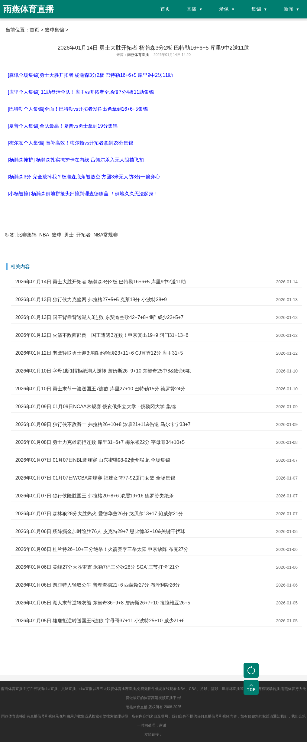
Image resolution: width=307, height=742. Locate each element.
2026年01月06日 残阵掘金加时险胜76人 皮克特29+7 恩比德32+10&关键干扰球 (100, 531)
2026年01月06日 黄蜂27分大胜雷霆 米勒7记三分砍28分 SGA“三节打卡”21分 (97, 567)
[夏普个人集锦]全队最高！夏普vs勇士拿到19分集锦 (63, 126)
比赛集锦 (27, 234)
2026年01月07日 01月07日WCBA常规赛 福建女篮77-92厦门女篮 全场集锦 (95, 477)
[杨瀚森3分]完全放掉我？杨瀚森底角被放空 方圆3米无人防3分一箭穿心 (84, 176)
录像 (224, 8)
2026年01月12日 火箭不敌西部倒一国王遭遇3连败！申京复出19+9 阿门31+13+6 (101, 335)
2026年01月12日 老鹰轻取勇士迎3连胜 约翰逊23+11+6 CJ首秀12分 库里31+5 (99, 353)
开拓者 (83, 234)
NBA (44, 234)
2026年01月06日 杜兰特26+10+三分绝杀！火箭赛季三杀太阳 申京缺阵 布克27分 (102, 549)
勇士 (69, 234)
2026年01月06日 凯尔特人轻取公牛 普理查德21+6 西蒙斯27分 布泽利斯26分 (97, 584)
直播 (191, 8)
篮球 (56, 234)
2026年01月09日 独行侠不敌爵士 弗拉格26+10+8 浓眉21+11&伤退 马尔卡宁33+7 (103, 424)
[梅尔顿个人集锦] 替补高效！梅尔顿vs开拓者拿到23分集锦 (70, 142)
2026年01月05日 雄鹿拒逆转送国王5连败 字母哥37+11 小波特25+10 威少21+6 (100, 620)
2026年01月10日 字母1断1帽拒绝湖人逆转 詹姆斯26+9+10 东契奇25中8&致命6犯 (103, 370)
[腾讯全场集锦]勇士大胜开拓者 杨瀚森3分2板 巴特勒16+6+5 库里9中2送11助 (90, 75)
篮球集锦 (54, 29)
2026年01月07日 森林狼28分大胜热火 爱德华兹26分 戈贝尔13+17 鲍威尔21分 (99, 513)
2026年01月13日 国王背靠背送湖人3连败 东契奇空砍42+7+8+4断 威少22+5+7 (99, 317)
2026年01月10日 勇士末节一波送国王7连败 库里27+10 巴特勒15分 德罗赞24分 (100, 388)
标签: (10, 234)
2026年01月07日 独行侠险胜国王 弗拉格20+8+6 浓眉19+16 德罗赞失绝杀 (94, 495)
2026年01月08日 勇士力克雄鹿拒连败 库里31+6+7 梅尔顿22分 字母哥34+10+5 (100, 442)
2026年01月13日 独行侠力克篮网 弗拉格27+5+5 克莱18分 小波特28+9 (91, 299)
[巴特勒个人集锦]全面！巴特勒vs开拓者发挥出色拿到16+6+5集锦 (78, 109)
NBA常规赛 (105, 234)
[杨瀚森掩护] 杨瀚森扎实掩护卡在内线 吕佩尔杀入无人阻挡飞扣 (76, 159)
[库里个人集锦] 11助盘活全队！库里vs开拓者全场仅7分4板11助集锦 (81, 92)
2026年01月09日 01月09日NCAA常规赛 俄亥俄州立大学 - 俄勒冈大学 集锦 (95, 406)
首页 (165, 8)
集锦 (256, 8)
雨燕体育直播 (136, 707)
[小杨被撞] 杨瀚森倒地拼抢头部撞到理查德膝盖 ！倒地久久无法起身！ (83, 193)
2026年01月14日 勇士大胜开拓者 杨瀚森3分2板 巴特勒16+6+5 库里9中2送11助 (100, 281)
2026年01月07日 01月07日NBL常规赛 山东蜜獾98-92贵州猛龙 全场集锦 (92, 460)
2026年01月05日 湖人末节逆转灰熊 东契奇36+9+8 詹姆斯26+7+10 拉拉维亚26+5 (102, 602)
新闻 (288, 8)
